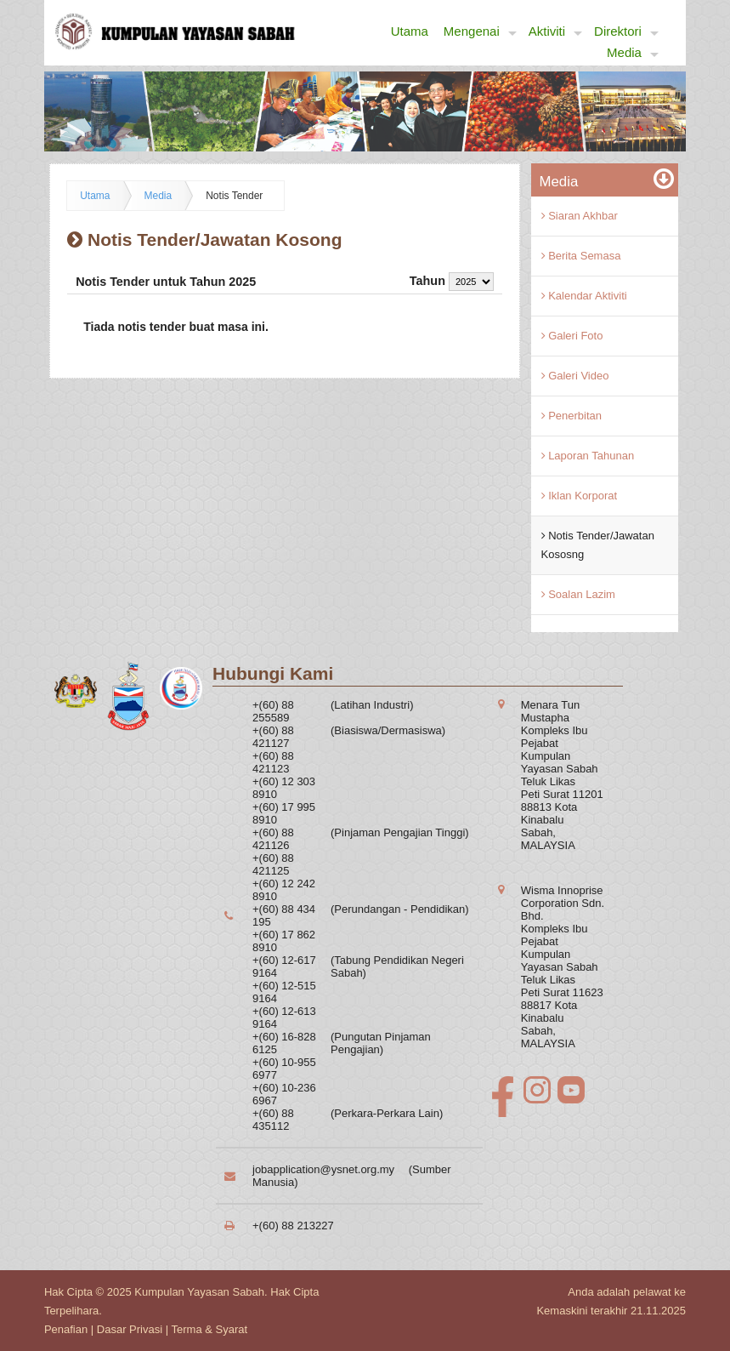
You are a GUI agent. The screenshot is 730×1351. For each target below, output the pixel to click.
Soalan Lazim (578, 594)
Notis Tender (234, 196)
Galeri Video (575, 375)
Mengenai (480, 32)
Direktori (626, 32)
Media (633, 53)
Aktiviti (555, 32)
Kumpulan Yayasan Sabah (199, 1291)
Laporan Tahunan (588, 455)
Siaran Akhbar (579, 215)
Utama (409, 31)
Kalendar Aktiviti (584, 295)
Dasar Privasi (129, 1329)
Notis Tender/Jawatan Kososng (597, 545)
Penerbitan (572, 415)
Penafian (66, 1329)
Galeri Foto (572, 335)
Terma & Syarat (210, 1329)
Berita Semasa (581, 255)
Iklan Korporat (579, 495)
